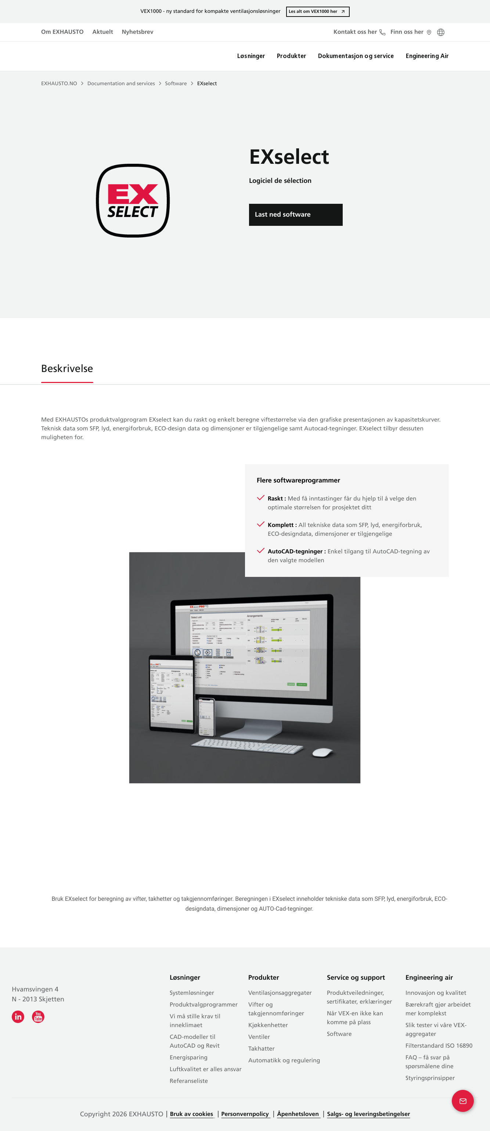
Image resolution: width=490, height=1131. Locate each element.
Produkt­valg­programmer (204, 1005)
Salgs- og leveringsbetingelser (368, 1114)
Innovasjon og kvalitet (436, 993)
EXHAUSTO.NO (59, 84)
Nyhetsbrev (138, 32)
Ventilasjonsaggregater (280, 993)
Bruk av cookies (191, 1114)
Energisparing (189, 1058)
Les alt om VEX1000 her (313, 11)
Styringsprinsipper (430, 1078)
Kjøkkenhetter (268, 1026)
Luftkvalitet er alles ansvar (206, 1070)
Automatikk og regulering (284, 1061)
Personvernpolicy (246, 1114)
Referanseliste (189, 1081)
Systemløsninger (192, 993)
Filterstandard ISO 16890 (439, 1046)
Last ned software (283, 214)
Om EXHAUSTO (62, 32)
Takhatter (261, 1049)
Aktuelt (103, 32)
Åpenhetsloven (298, 1114)
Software (176, 84)
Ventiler (259, 1037)
